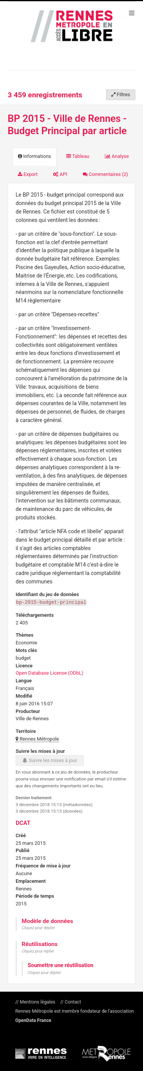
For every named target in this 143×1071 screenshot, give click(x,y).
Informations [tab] (34, 156)
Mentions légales (37, 1001)
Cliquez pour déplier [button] (38, 927)
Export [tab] (28, 174)
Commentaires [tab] (105, 174)
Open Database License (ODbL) (49, 672)
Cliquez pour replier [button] (38, 950)
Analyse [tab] (117, 156)
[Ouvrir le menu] (131, 12)
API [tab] (60, 174)
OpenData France (33, 1020)
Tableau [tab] (77, 156)
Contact (72, 1001)
